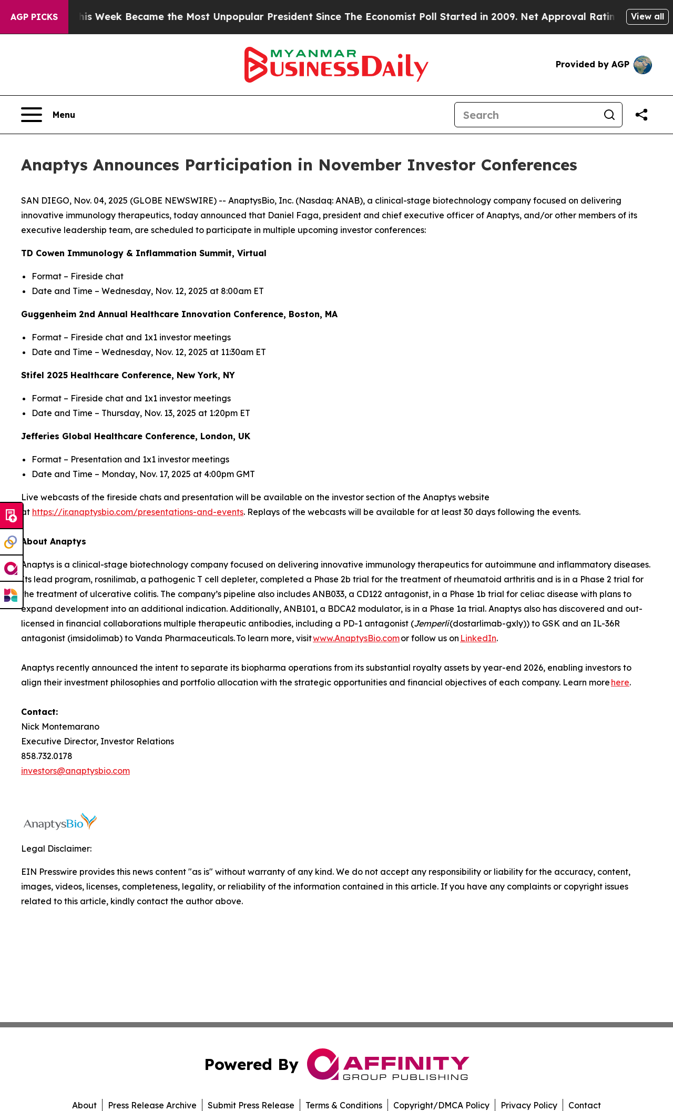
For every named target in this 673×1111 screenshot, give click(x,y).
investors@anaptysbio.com (75, 770)
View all (647, 16)
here (620, 682)
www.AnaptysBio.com (356, 638)
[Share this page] (641, 114)
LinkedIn (478, 638)
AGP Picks (34, 17)
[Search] (526, 115)
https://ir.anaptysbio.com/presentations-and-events (137, 512)
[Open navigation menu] (48, 114)
